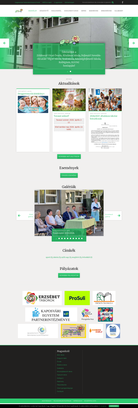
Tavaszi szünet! (61, 116)
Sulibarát (119, 11)
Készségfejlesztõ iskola (64, 371)
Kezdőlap (32, 11)
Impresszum (78, 401)
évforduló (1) (87, 257)
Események (93, 11)
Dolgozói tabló (62, 358)
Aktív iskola (60, 355)
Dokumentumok (71, 11)
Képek (83, 11)
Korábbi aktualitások (69, 156)
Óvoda (59, 362)
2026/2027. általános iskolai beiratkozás (103, 117)
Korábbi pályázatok (69, 275)
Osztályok (60, 391)
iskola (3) (57, 257)
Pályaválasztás (61, 385)
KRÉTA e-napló (47, 2)
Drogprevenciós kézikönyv (31, 93)
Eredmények (106, 11)
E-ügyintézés (58, 2)
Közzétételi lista (90, 401)
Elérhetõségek (69, 2)
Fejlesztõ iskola (62, 375)
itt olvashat (102, 406)
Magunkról (56, 13)
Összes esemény (69, 175)
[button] (4, 43)
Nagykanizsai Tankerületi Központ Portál (27, 2)
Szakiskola (60, 368)
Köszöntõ (44, 11)
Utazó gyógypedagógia (65, 388)
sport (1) (49, 257)
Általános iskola (62, 365)
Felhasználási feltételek (62, 401)
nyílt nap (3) (66, 257)
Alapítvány (60, 381)
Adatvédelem (46, 401)
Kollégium (60, 378)
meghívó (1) (76, 257)
